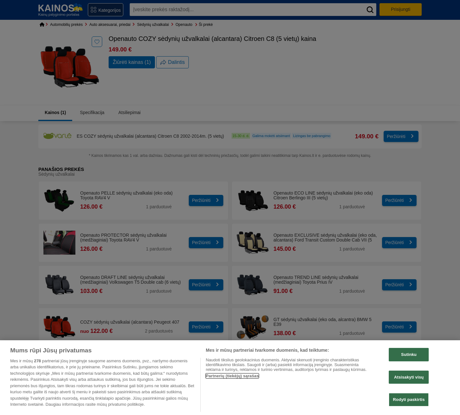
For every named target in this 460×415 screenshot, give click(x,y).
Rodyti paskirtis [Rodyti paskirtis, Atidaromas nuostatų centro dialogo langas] (409, 399)
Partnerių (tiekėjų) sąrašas (232, 375)
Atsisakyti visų (409, 377)
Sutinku (409, 354)
